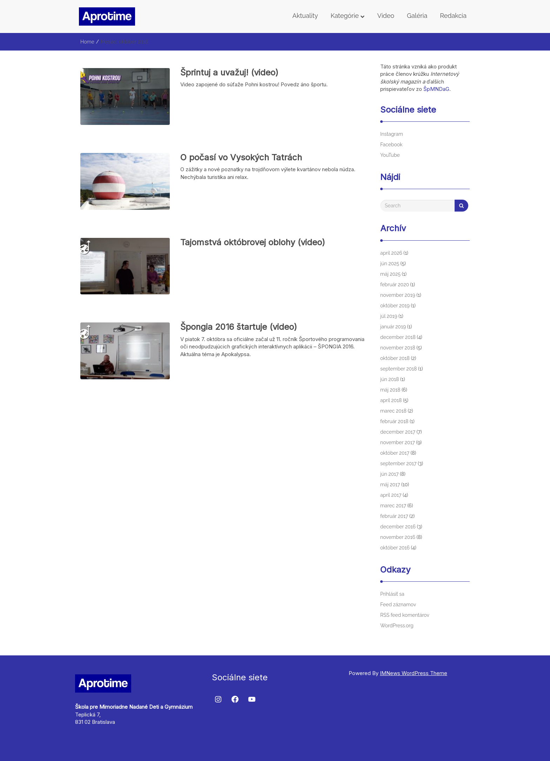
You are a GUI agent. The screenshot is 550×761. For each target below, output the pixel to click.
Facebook (391, 144)
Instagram (391, 134)
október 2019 (395, 305)
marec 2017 (393, 505)
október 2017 (394, 453)
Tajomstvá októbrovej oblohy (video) (252, 242)
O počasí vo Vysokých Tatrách (241, 157)
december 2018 (398, 337)
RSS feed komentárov (404, 615)
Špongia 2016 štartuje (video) (238, 327)
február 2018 (394, 421)
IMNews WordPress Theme (413, 673)
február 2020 (394, 284)
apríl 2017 (390, 495)
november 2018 (397, 348)
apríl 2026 (391, 253)
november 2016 (397, 537)
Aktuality (305, 15)
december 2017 (397, 432)
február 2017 (394, 516)
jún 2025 (389, 263)
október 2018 (395, 358)
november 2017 (397, 442)
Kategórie (347, 15)
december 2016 (398, 526)
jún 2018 (389, 379)
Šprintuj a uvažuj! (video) (229, 72)
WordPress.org (397, 625)
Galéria (417, 15)
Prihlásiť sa (392, 594)
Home (87, 42)
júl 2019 (388, 316)
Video (385, 15)
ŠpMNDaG (436, 89)
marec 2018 (393, 411)
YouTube (390, 155)
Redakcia (453, 15)
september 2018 (398, 369)
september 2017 (398, 463)
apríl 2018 (391, 400)
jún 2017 (389, 474)
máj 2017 (390, 484)
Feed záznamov (398, 604)
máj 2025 (390, 274)
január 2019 (393, 326)
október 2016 (395, 547)
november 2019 (397, 295)
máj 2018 (390, 390)
